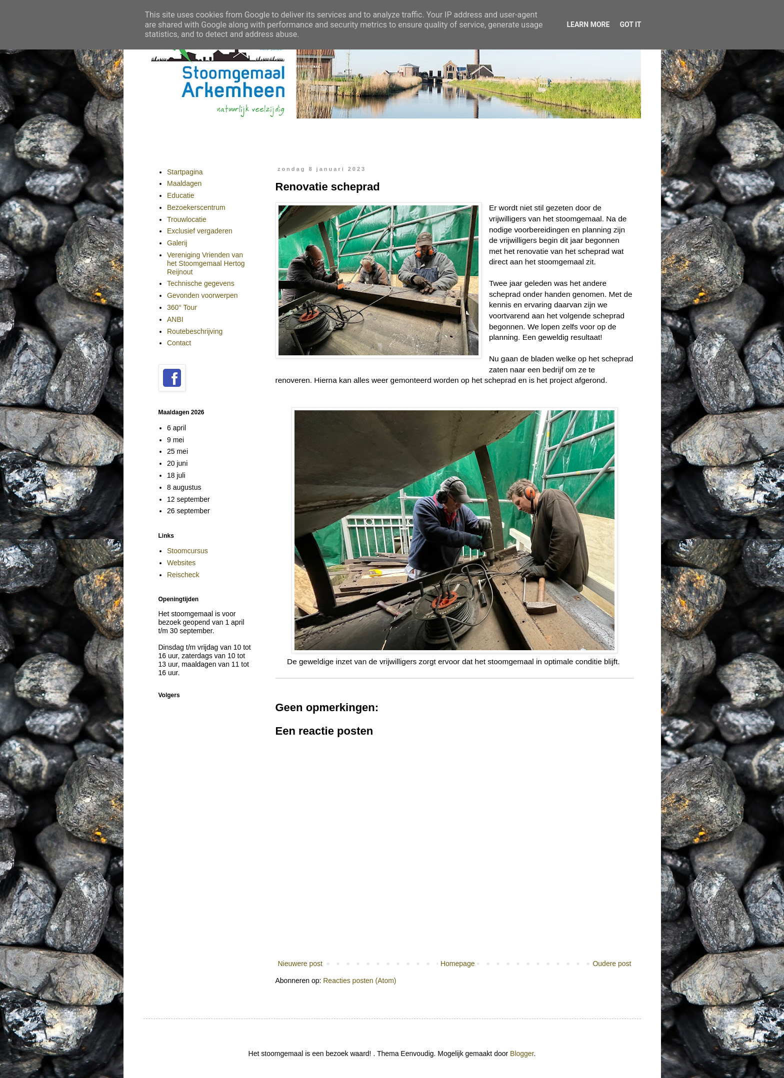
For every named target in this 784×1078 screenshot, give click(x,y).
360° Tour (182, 307)
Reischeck (183, 575)
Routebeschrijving (194, 331)
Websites (181, 563)
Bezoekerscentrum (196, 207)
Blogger (522, 1054)
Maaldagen (184, 183)
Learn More (588, 24)
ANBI (175, 319)
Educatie (180, 195)
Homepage (457, 964)
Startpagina (185, 172)
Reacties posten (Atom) (359, 981)
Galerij (177, 243)
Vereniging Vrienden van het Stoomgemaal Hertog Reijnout (206, 263)
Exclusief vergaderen (199, 231)
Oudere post (611, 964)
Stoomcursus (187, 551)
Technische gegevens (200, 283)
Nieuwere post (300, 964)
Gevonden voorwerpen (202, 295)
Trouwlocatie (186, 219)
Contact (179, 343)
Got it (630, 24)
